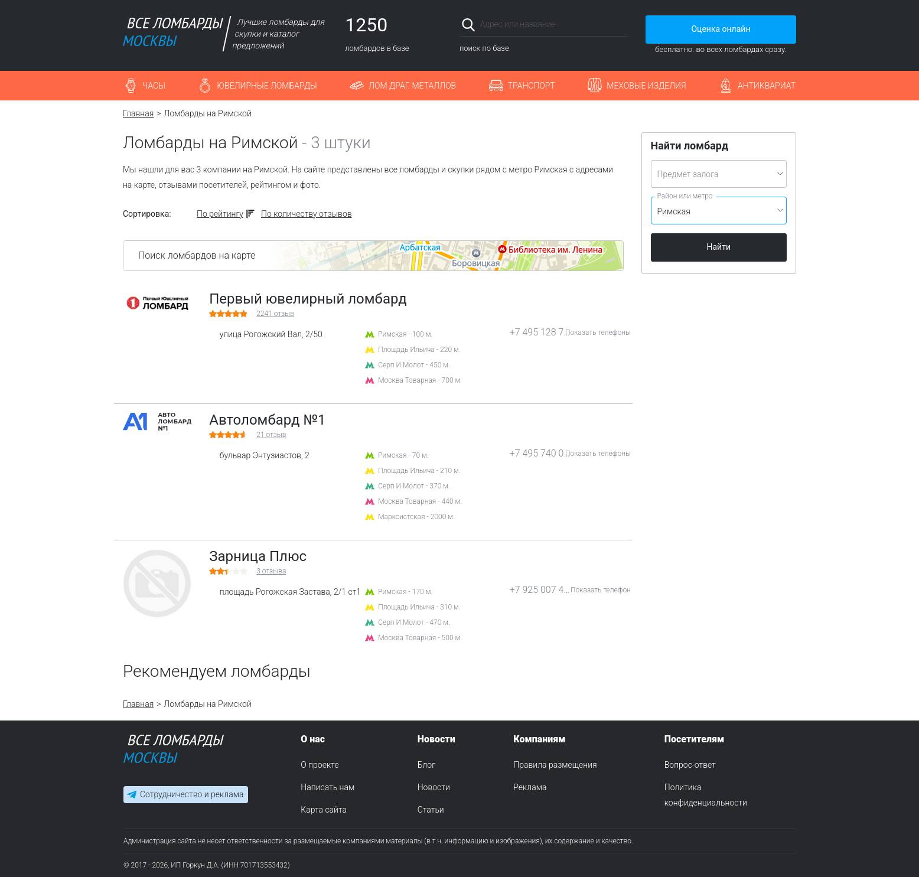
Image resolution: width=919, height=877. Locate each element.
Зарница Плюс (258, 556)
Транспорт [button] (531, 85)
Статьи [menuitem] (431, 809)
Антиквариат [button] (767, 85)
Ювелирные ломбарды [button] (267, 85)
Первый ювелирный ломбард (307, 299)
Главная (138, 113)
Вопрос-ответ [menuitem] (690, 765)
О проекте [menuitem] (319, 765)
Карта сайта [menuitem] (324, 809)
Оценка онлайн (720, 29)
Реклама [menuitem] (529, 787)
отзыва (271, 571)
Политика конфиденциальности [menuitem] (705, 795)
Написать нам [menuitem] (327, 787)
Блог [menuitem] (426, 765)
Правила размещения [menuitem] (555, 765)
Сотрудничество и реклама (191, 794)
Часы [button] (153, 85)
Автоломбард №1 (267, 420)
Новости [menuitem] (434, 787)
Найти (719, 247)
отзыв (275, 313)
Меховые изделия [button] (646, 85)
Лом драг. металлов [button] (412, 85)
